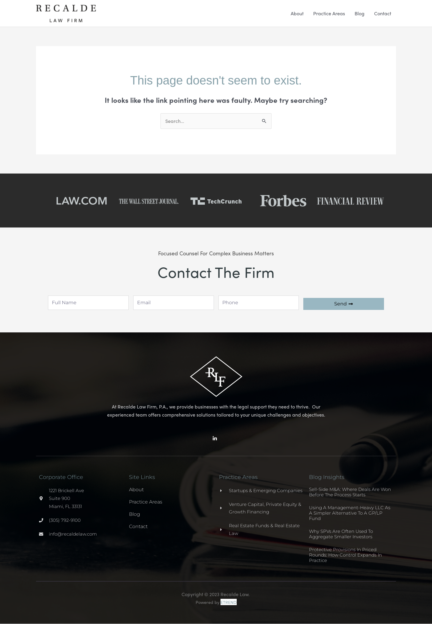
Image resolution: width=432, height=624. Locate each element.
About (297, 13)
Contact (382, 13)
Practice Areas (329, 13)
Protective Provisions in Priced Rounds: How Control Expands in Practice (345, 555)
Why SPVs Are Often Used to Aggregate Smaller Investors (341, 534)
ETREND (228, 602)
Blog (359, 13)
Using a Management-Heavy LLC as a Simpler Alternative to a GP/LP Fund (349, 513)
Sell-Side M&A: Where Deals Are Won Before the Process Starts (350, 492)
